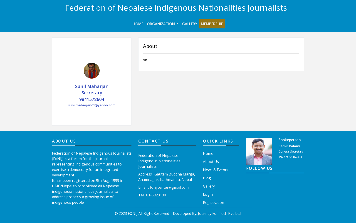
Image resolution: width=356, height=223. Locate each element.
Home (139, 23)
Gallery (189, 23)
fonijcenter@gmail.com (169, 187)
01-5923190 (156, 195)
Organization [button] (161, 23)
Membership (212, 23)
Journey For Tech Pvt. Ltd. (219, 213)
